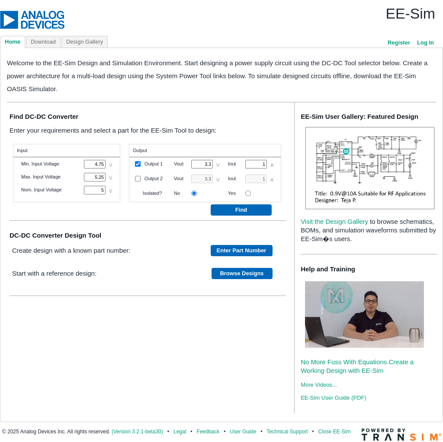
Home (12, 41)
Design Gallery (84, 41)
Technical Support (287, 432)
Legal (179, 432)
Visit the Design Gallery (334, 221)
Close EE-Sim (334, 432)
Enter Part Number (241, 250)
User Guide (243, 432)
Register (399, 42)
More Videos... (319, 385)
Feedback (208, 432)
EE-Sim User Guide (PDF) (333, 397)
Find (241, 210)
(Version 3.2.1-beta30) (137, 432)
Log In (425, 42)
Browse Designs (241, 273)
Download (43, 41)
